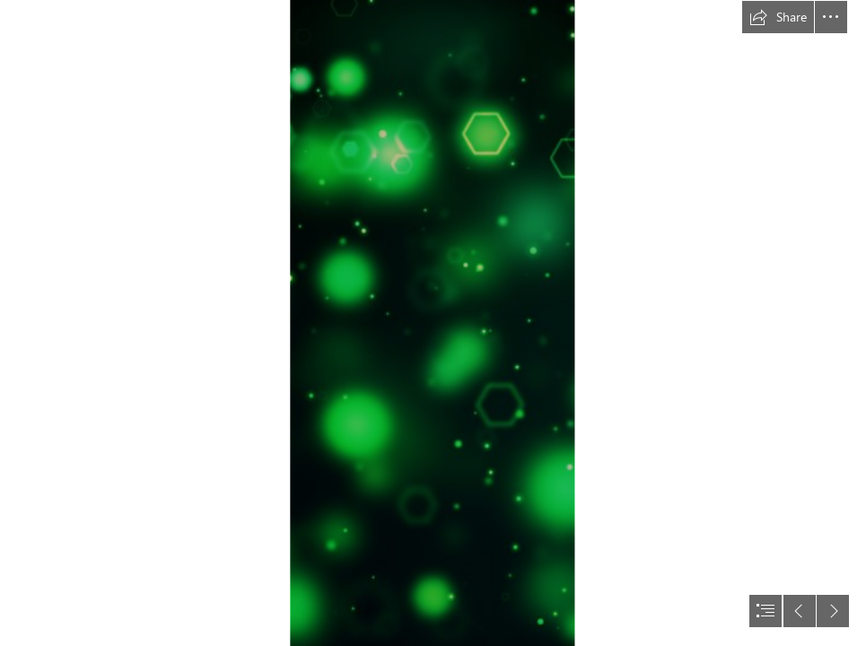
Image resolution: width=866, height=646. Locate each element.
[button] (778, 17)
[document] (433, 323)
